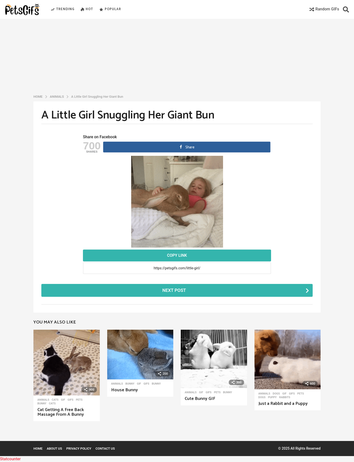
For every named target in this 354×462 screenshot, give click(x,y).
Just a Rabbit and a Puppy (283, 403)
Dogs (276, 393)
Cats (55, 399)
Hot (87, 9)
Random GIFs (324, 9)
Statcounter (10, 459)
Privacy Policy (78, 448)
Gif (63, 399)
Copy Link (177, 255)
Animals (43, 399)
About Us (54, 448)
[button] (346, 9)
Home (38, 448)
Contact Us (105, 448)
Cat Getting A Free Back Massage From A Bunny (60, 412)
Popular (110, 9)
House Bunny (124, 390)
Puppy (272, 397)
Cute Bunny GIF (200, 398)
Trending (63, 9)
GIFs (70, 399)
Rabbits (284, 397)
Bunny (41, 403)
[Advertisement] (177, 55)
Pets (79, 399)
